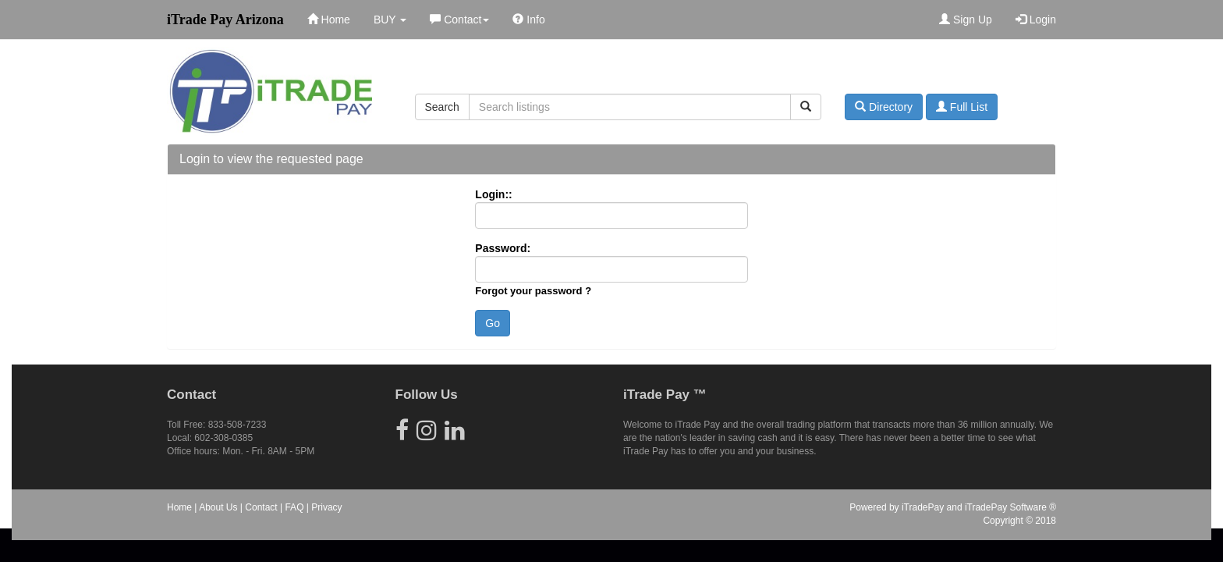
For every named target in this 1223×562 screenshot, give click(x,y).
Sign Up (965, 19)
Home (328, 19)
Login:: (493, 194)
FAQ (294, 507)
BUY (390, 19)
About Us (218, 507)
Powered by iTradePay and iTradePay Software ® (952, 507)
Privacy (326, 507)
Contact (459, 19)
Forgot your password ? (533, 291)
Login (1036, 19)
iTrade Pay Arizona (225, 19)
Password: (502, 248)
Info (528, 19)
